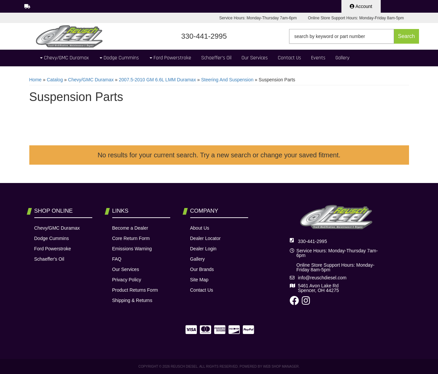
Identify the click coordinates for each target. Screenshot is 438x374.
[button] (354, 36)
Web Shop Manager (281, 366)
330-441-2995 (312, 241)
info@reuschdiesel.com (322, 277)
